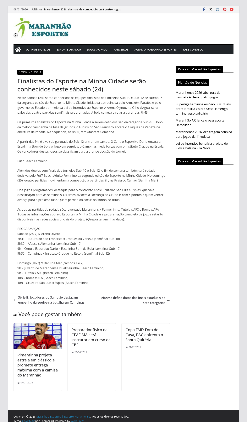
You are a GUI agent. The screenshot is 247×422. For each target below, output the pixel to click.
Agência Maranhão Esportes (155, 49)
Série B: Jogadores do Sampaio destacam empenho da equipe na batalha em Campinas (49, 300)
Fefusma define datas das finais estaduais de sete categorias (135, 300)
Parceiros (121, 49)
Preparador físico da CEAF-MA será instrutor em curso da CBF (91, 337)
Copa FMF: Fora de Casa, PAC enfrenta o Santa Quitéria (144, 334)
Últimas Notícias (38, 49)
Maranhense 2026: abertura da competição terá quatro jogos (82, 9)
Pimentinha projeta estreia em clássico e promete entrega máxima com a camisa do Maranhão (37, 365)
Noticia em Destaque (30, 72)
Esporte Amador (69, 49)
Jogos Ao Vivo (97, 49)
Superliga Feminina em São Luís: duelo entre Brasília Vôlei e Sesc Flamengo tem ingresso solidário (203, 109)
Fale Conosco (193, 49)
